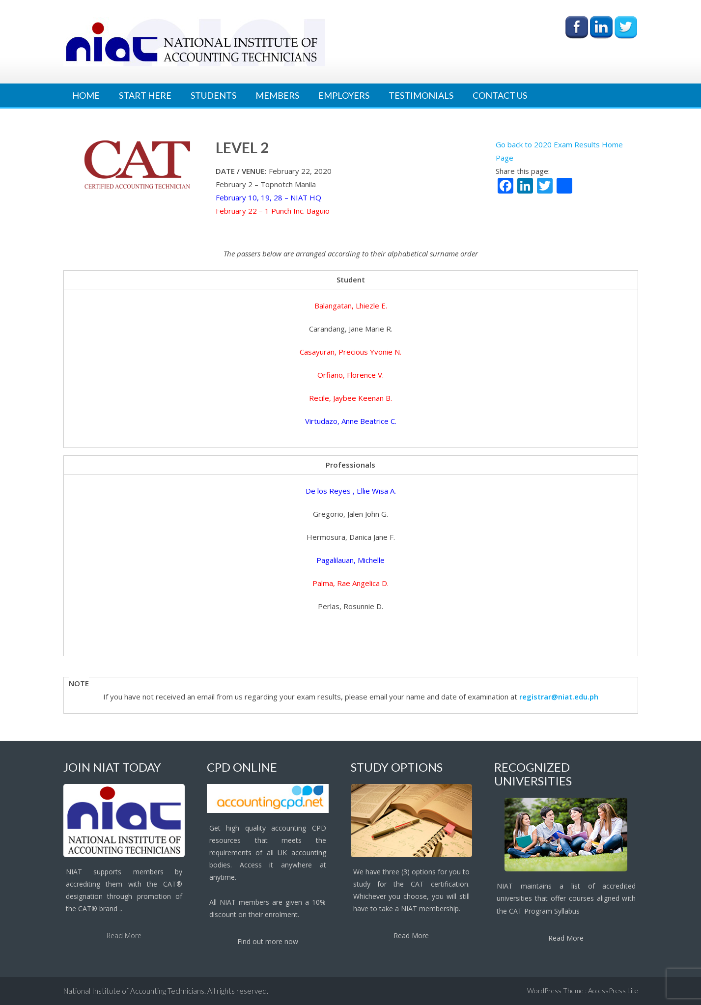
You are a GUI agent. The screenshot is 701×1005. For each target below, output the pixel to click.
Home (86, 95)
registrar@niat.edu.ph (558, 696)
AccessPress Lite (613, 990)
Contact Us (500, 95)
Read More (124, 935)
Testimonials (421, 95)
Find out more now (267, 941)
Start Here (145, 95)
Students (213, 95)
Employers (343, 95)
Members (277, 95)
